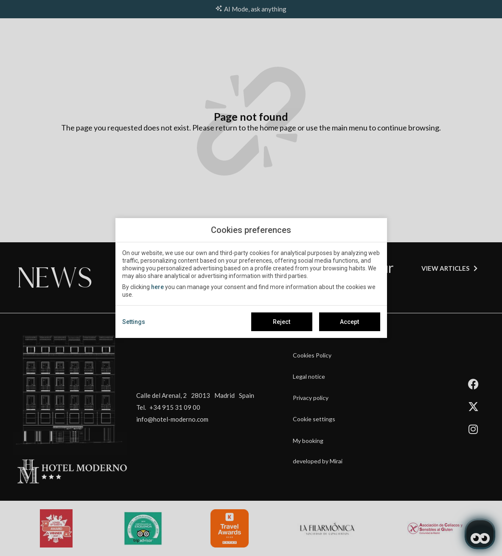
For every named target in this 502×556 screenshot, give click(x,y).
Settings (133, 321)
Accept (349, 321)
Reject (281, 321)
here (157, 287)
